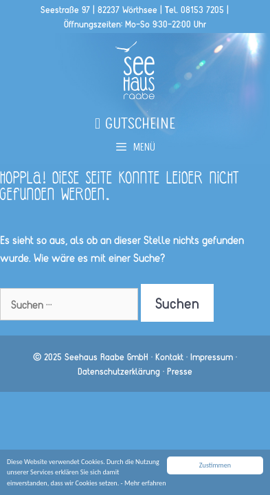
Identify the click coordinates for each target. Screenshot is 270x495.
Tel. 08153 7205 (194, 9)
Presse (179, 370)
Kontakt (169, 356)
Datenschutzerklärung (119, 370)
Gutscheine (135, 126)
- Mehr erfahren (143, 482)
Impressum (211, 356)
